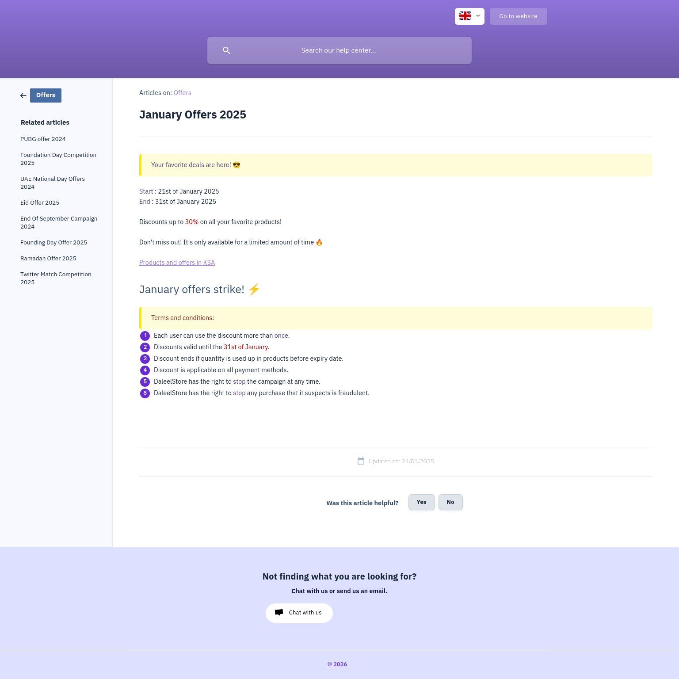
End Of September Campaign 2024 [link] (59, 222)
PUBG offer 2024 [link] (43, 139)
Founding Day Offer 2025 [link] (54, 242)
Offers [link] (182, 93)
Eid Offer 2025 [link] (39, 202)
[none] (469, 16)
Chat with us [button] (305, 612)
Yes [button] (422, 502)
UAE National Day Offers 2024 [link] (52, 182)
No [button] (450, 502)
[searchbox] (339, 50)
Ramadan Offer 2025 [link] (48, 258)
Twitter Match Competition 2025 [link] (56, 278)
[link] (40, 95)
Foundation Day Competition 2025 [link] (58, 159)
